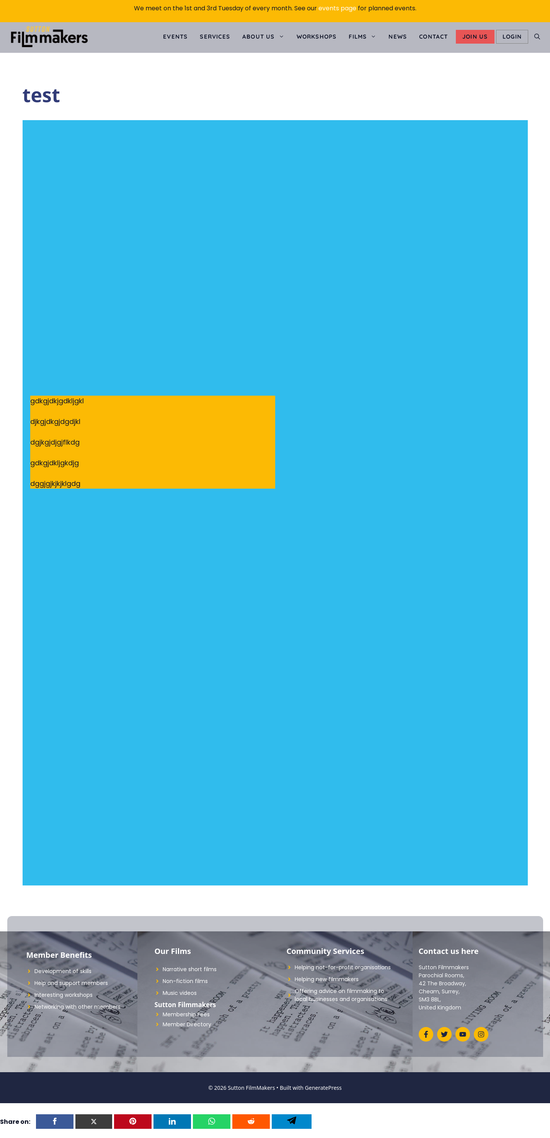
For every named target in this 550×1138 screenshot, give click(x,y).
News (397, 36)
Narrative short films (190, 969)
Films (365, 36)
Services (215, 36)
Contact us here (449, 951)
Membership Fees (186, 1014)
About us (266, 36)
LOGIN (512, 36)
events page (337, 8)
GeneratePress (323, 1087)
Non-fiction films (185, 981)
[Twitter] (93, 1121)
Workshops (317, 36)
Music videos (180, 993)
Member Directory (187, 1024)
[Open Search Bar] (537, 36)
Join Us (475, 36)
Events (175, 36)
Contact (433, 36)
